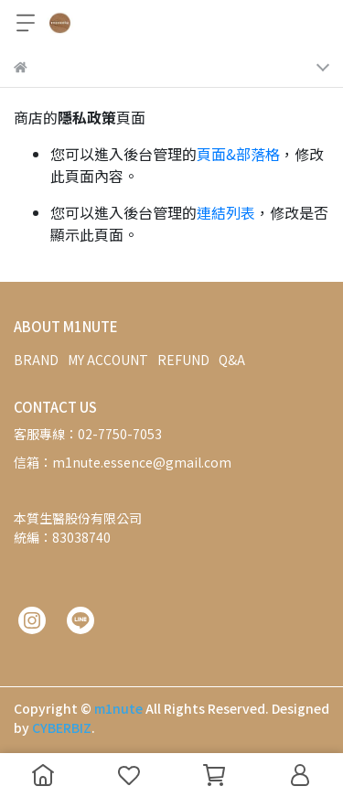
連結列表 (226, 212)
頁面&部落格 (238, 154)
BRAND (36, 359)
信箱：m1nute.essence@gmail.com (122, 462)
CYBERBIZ (61, 727)
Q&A (232, 359)
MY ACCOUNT (108, 359)
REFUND (183, 359)
